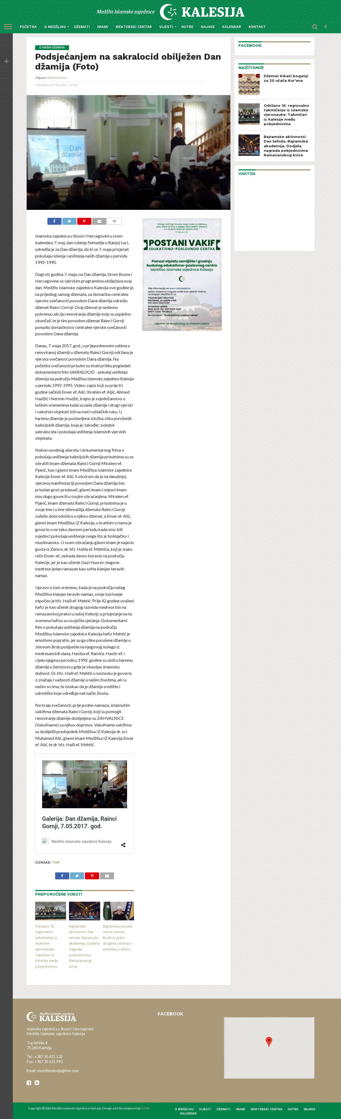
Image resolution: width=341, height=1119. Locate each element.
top (56, 863)
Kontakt (257, 27)
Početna (28, 27)
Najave (208, 27)
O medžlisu (55, 27)
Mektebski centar (134, 27)
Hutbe (187, 27)
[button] (269, 1042)
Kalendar (231, 27)
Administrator (57, 78)
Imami (102, 27)
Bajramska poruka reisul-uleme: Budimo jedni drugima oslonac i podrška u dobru (117, 937)
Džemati (82, 27)
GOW (145, 1108)
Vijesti (166, 27)
